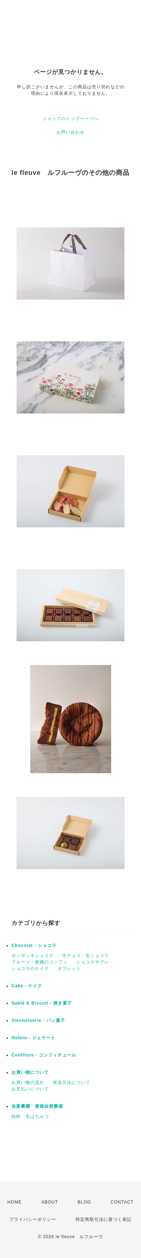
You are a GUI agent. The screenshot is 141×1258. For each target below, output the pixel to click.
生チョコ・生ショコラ (85, 955)
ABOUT (49, 1202)
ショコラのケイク (30, 968)
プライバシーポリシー (32, 1219)
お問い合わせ (70, 132)
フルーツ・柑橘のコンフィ (40, 962)
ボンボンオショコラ (33, 955)
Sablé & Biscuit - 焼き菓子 (42, 1003)
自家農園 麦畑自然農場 (37, 1106)
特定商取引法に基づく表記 (104, 1219)
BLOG (84, 1202)
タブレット (69, 968)
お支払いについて (30, 1088)
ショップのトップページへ (70, 118)
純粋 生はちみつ (30, 1116)
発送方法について (71, 1082)
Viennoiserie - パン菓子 (38, 1020)
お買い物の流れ (28, 1082)
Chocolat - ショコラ (34, 945)
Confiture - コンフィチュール (44, 1055)
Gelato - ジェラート (33, 1037)
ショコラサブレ (92, 962)
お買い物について (30, 1072)
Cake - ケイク (27, 985)
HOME (15, 1202)
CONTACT (121, 1202)
